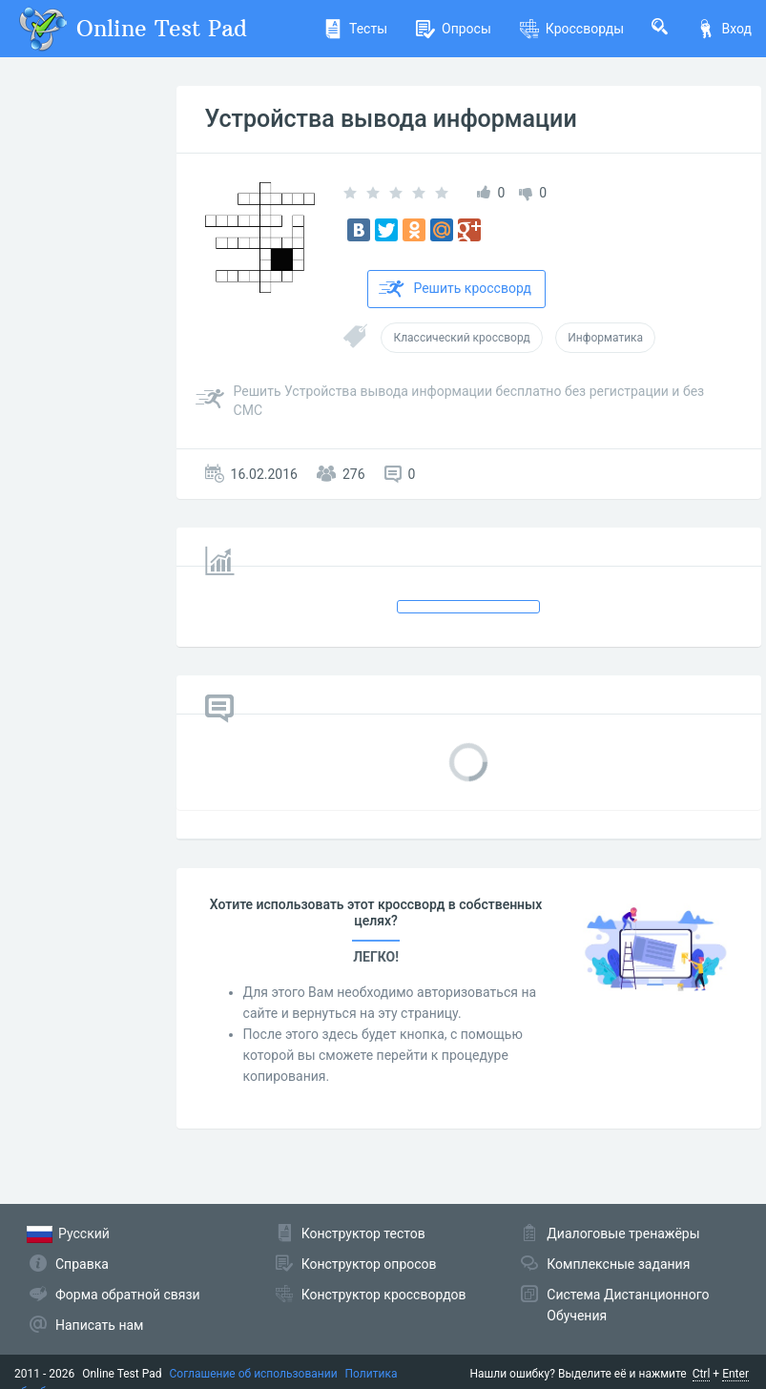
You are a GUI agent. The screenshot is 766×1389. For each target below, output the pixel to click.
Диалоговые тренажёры (623, 1233)
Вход (724, 28)
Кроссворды (572, 28)
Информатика (605, 337)
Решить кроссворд (455, 289)
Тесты (355, 28)
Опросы (453, 28)
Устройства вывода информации (391, 119)
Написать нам (99, 1325)
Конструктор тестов (363, 1233)
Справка (82, 1264)
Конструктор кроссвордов (383, 1294)
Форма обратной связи (127, 1294)
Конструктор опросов (369, 1264)
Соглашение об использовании (254, 1373)
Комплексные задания (618, 1264)
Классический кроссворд (461, 337)
